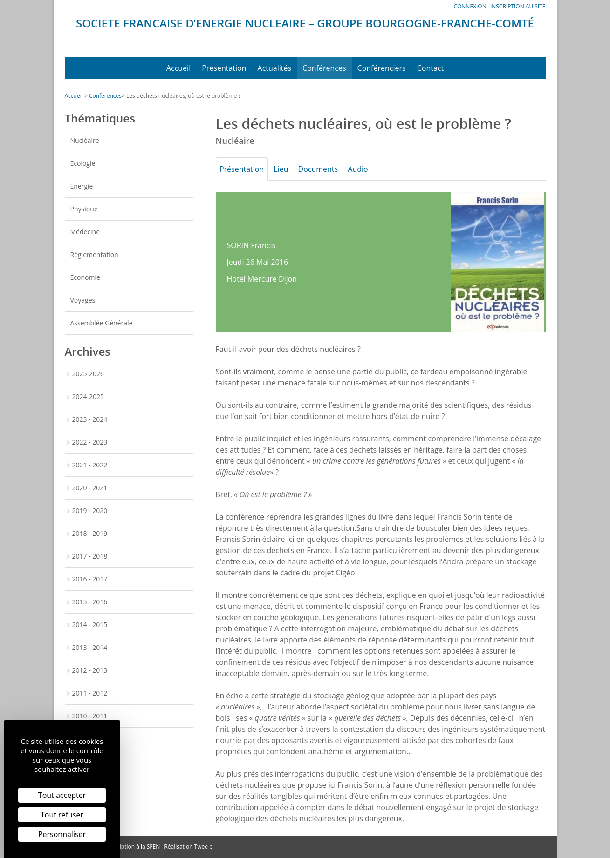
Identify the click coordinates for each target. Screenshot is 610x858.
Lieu (287, 169)
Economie (85, 277)
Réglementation (94, 254)
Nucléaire (84, 140)
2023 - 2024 (90, 419)
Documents (328, 169)
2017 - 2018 (90, 556)
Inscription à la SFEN (133, 847)
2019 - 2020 (90, 510)
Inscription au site (518, 6)
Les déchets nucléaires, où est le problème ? (183, 96)
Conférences (324, 68)
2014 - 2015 (90, 624)
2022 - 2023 (90, 442)
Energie (81, 186)
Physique (84, 208)
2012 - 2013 (90, 670)
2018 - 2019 (90, 533)
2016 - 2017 (90, 578)
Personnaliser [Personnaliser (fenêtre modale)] (62, 834)
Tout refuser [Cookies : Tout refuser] (62, 815)
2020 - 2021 (90, 487)
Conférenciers (381, 68)
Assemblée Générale (101, 322)
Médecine (85, 231)
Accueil (178, 68)
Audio (373, 169)
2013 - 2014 (90, 647)
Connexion (469, 6)
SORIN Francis (251, 245)
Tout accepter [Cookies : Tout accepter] (62, 795)
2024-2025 (88, 396)
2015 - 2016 (90, 601)
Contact (430, 68)
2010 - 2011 (90, 715)
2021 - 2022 (90, 464)
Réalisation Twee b (188, 847)
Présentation (224, 68)
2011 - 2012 (90, 693)
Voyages (83, 300)
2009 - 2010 (90, 738)
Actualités (275, 68)
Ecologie (83, 163)
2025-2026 (88, 373)
